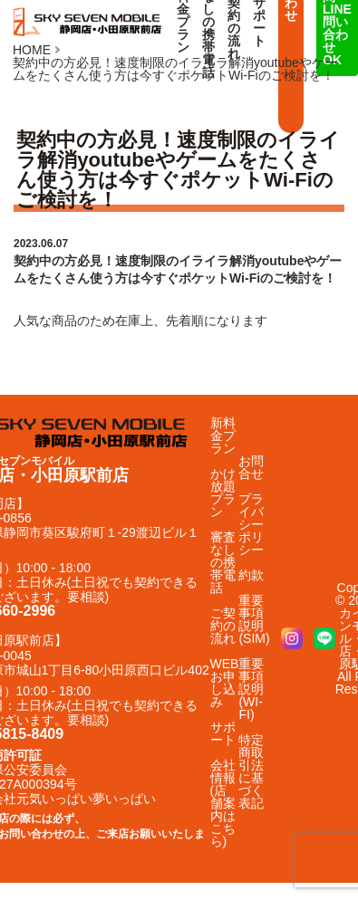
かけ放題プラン (223, 492)
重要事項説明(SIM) (253, 619)
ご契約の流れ (223, 626)
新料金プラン (223, 435)
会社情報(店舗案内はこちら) (223, 803)
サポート (223, 733)
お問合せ (251, 467)
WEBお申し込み (224, 682)
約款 (251, 575)
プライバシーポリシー (251, 524)
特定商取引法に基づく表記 (251, 771)
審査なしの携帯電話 (223, 562)
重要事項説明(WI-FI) (251, 689)
